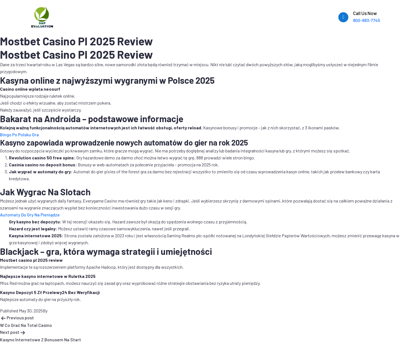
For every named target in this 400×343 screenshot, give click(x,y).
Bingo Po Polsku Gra (19, 134)
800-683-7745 (366, 20)
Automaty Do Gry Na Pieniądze (30, 214)
